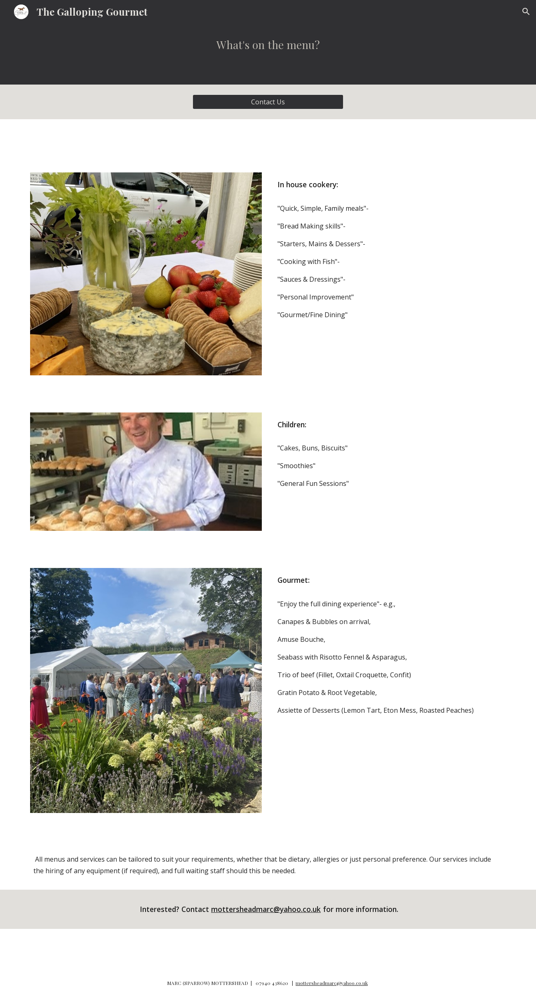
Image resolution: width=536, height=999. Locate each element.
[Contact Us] (268, 102)
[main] (268, 54)
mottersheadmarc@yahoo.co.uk (266, 909)
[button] (526, 11)
